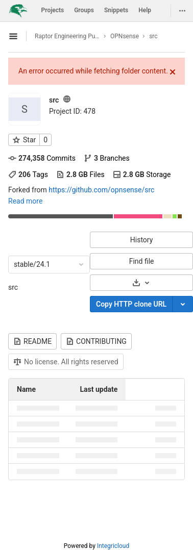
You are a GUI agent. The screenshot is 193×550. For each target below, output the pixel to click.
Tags (28, 174)
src (13, 287)
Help (144, 10)
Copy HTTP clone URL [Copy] (131, 304)
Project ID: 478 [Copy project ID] (72, 111)
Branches (107, 158)
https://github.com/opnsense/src (101, 190)
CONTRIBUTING (96, 341)
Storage (142, 174)
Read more (25, 201)
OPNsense (124, 36)
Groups (84, 10)
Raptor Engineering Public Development (67, 36)
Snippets (116, 10)
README (32, 341)
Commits (42, 158)
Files (80, 174)
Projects (52, 10)
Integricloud (113, 545)
